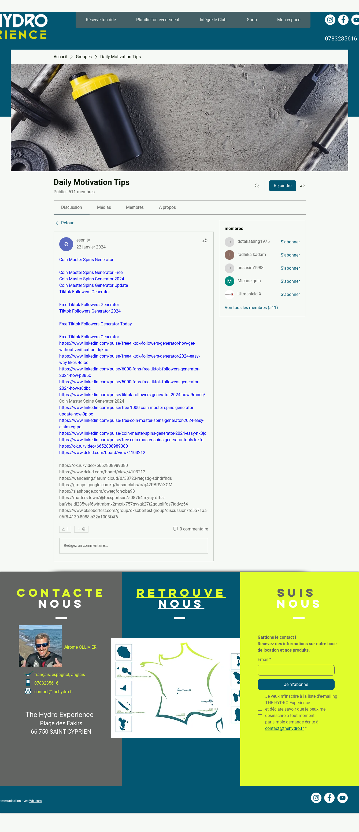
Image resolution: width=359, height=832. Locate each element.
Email (264, 660)
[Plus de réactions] (81, 529)
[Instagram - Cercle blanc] (330, 19)
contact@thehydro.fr (53, 691)
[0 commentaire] (190, 529)
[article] (134, 396)
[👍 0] (65, 529)
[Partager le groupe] (302, 185)
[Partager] (205, 240)
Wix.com (35, 801)
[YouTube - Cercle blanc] (342, 798)
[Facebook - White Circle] (343, 19)
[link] (71, 207)
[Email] (294, 670)
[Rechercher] (257, 185)
